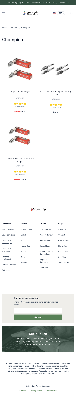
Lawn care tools (8, 235)
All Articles (44, 268)
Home (4, 27)
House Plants (45, 246)
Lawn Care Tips (46, 229)
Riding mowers (8, 229)
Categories (6, 270)
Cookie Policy (63, 240)
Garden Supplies (9, 264)
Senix (23, 257)
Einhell (23, 235)
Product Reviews (46, 235)
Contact (61, 235)
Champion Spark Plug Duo (20, 91)
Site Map (62, 257)
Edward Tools (26, 229)
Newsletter (62, 246)
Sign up (38, 317)
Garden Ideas (45, 240)
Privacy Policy (64, 251)
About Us (62, 229)
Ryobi (23, 251)
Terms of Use (63, 262)
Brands (14, 27)
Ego (22, 240)
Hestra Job (25, 246)
